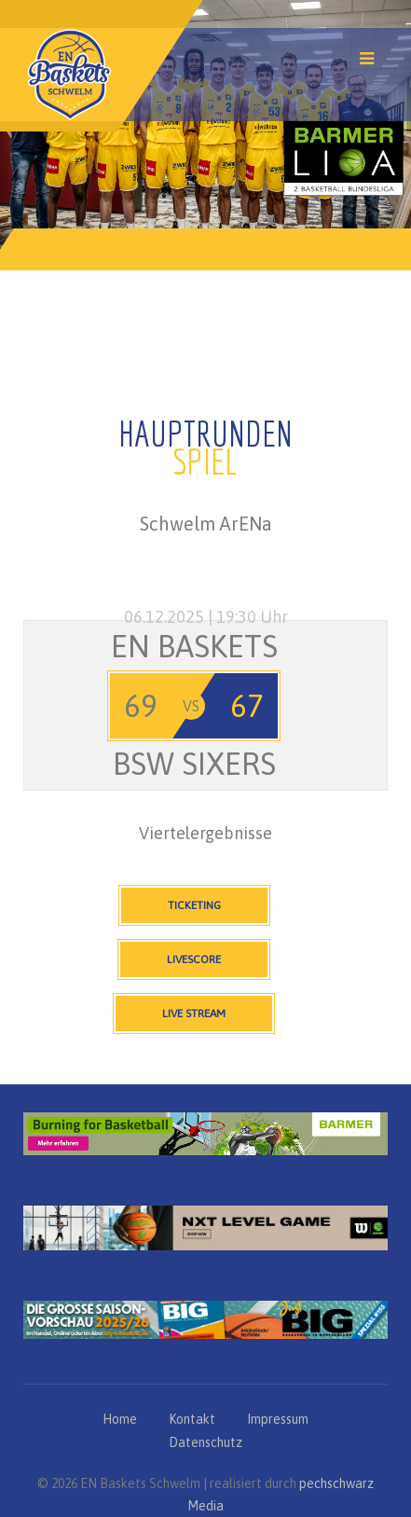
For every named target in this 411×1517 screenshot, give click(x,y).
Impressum (277, 1419)
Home (120, 1419)
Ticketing (194, 905)
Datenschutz (205, 1442)
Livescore (194, 959)
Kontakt (192, 1419)
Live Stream (194, 1013)
